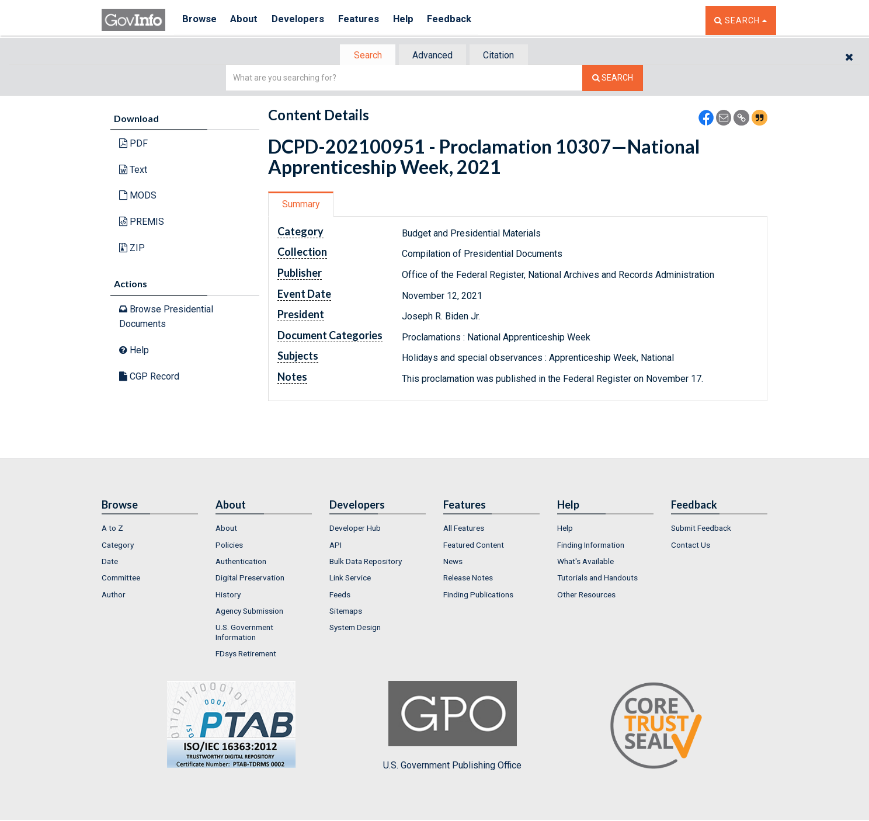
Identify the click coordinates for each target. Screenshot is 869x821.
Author (114, 595)
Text (133, 170)
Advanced (432, 55)
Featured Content (473, 546)
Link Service (350, 578)
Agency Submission (249, 612)
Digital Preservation (249, 578)
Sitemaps (345, 612)
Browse (200, 20)
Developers (304, 20)
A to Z (112, 529)
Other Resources (586, 595)
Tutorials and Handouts (597, 578)
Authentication (240, 562)
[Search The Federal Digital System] (612, 79)
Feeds (339, 595)
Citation (501, 55)
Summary (302, 205)
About (247, 20)
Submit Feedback (701, 529)
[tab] (365, 55)
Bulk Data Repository (365, 562)
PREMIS (141, 222)
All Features (463, 529)
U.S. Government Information (244, 633)
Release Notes (468, 578)
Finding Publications (478, 595)
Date (110, 562)
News (453, 562)
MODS (138, 196)
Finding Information (590, 546)
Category (118, 546)
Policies (229, 546)
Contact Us (690, 546)
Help (415, 20)
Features (367, 20)
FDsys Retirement (245, 654)
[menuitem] (150, 529)
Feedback (464, 20)
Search (364, 55)
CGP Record (149, 376)
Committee (121, 578)
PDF (133, 144)
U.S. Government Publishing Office (452, 727)
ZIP (132, 248)
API (335, 546)
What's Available (585, 562)
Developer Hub (355, 529)
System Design (355, 628)
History (228, 595)
